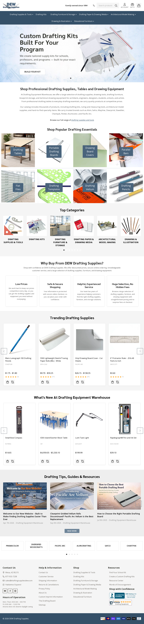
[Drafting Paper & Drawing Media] (84, 226)
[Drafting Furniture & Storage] (60, 226)
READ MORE (72, 531)
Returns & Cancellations (49, 584)
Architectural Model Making (122, 14)
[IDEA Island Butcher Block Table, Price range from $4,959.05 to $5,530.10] (54, 419)
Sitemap (42, 605)
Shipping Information (48, 580)
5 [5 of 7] (74, 250)
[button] (18, 151)
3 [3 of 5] (72, 554)
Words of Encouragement (120, 584)
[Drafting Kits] (37, 226)
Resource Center (116, 580)
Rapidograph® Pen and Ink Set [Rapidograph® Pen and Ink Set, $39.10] (123, 438)
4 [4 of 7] (72, 250)
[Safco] (108, 546)
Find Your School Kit (117, 572)
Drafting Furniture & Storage (63, 14)
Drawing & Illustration (61, 21)
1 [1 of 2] (70, 78)
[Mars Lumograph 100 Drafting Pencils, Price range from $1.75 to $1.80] (19, 339)
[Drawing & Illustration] (131, 226)
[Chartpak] (131, 546)
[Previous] (4, 351)
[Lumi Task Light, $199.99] (89, 419)
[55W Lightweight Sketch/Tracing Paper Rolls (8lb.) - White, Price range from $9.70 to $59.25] (54, 339)
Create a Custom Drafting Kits (122, 576)
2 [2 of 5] (69, 554)
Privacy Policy (44, 588)
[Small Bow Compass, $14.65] (19, 419)
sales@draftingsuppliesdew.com (17, 580)
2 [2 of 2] (73, 78)
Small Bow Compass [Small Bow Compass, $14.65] (13, 438)
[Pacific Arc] (60, 546)
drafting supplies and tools (82, 120)
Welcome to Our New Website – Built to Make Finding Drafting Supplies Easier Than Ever (24, 516)
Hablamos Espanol (12, 584)
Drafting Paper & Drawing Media (93, 14)
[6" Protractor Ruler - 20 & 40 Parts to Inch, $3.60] (124, 339)
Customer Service (46, 576)
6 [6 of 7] (77, 250)
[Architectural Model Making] (107, 226)
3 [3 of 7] (69, 250)
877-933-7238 (10, 576)
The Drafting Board (47, 601)
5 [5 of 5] (77, 554)
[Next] (140, 351)
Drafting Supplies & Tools (21, 14)
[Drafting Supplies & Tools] (13, 226)
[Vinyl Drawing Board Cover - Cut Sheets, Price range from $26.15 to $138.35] (89, 339)
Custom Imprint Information (51, 597)
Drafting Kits (41, 14)
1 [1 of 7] (64, 250)
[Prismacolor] (12, 546)
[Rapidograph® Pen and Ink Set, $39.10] (124, 419)
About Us (43, 592)
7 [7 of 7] (80, 250)
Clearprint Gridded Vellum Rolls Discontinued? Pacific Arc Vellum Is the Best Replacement (71, 516)
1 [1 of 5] (66, 554)
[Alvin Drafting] (84, 546)
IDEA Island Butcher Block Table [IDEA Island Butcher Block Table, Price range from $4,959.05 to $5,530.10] (53, 438)
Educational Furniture (83, 21)
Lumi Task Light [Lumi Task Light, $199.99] (82, 438)
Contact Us (43, 572)
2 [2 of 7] (66, 250)
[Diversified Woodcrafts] (36, 546)
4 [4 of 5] (74, 554)
